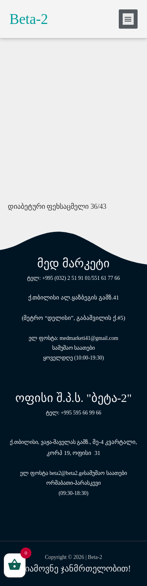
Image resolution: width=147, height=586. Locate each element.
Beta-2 (28, 19)
